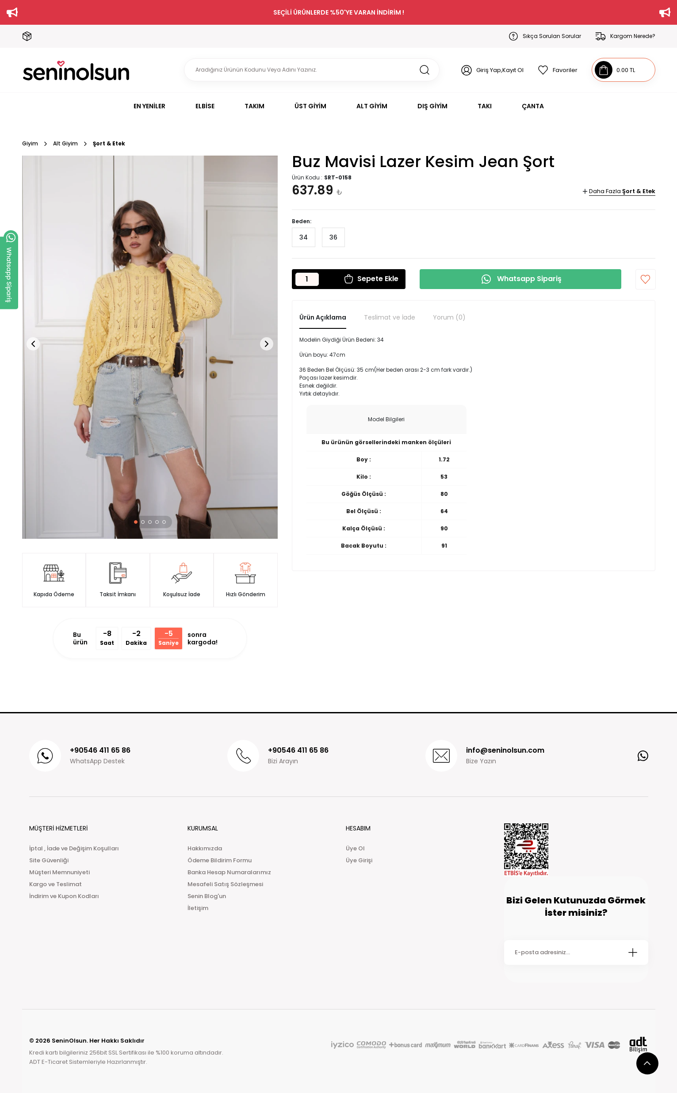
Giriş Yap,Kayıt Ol (500, 70)
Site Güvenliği (49, 860)
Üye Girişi (359, 860)
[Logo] (76, 70)
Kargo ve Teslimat (55, 884)
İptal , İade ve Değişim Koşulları (74, 848)
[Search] (312, 69)
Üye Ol (355, 848)
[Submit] (633, 952)
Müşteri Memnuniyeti (59, 872)
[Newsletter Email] (576, 952)
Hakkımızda (204, 848)
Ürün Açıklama (322, 317)
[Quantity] (307, 279)
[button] (136, 522)
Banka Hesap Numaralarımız (229, 872)
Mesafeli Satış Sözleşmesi (225, 884)
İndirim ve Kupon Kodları (64, 896)
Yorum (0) (449, 317)
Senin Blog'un (206, 896)
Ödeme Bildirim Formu (219, 860)
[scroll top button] (647, 1063)
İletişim (197, 908)
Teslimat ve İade (389, 317)
